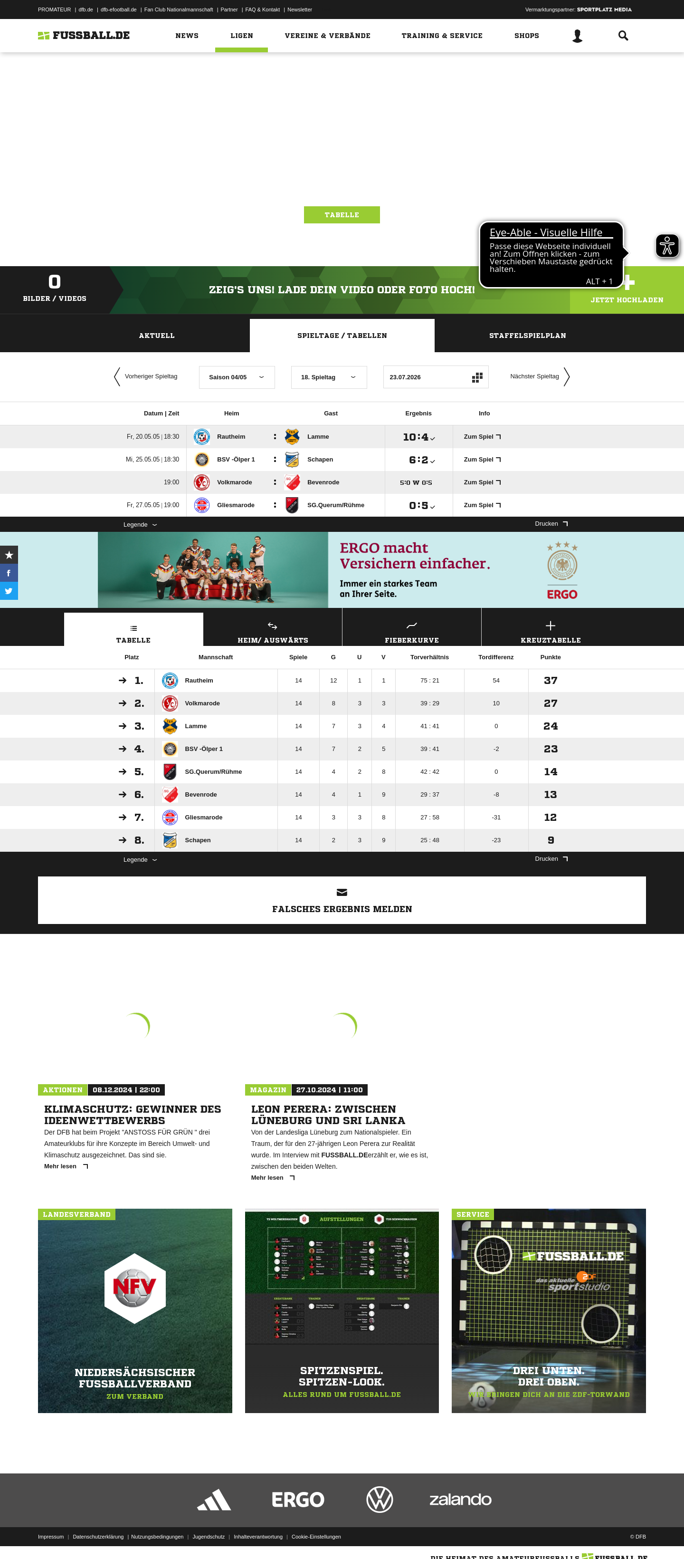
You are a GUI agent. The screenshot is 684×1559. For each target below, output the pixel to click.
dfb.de (85, 9)
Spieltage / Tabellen (342, 335)
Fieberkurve (411, 631)
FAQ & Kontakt (263, 9)
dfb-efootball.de (119, 9)
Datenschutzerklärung (98, 1537)
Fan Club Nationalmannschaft (178, 9)
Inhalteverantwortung (258, 1537)
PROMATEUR (54, 9)
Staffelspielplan (527, 335)
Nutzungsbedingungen (157, 1537)
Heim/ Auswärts (273, 631)
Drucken (551, 523)
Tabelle (342, 215)
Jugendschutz (208, 1537)
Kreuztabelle (551, 631)
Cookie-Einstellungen (316, 1537)
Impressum (51, 1537)
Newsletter (299, 9)
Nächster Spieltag (542, 377)
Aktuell (157, 335)
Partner (229, 9)
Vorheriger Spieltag (143, 377)
